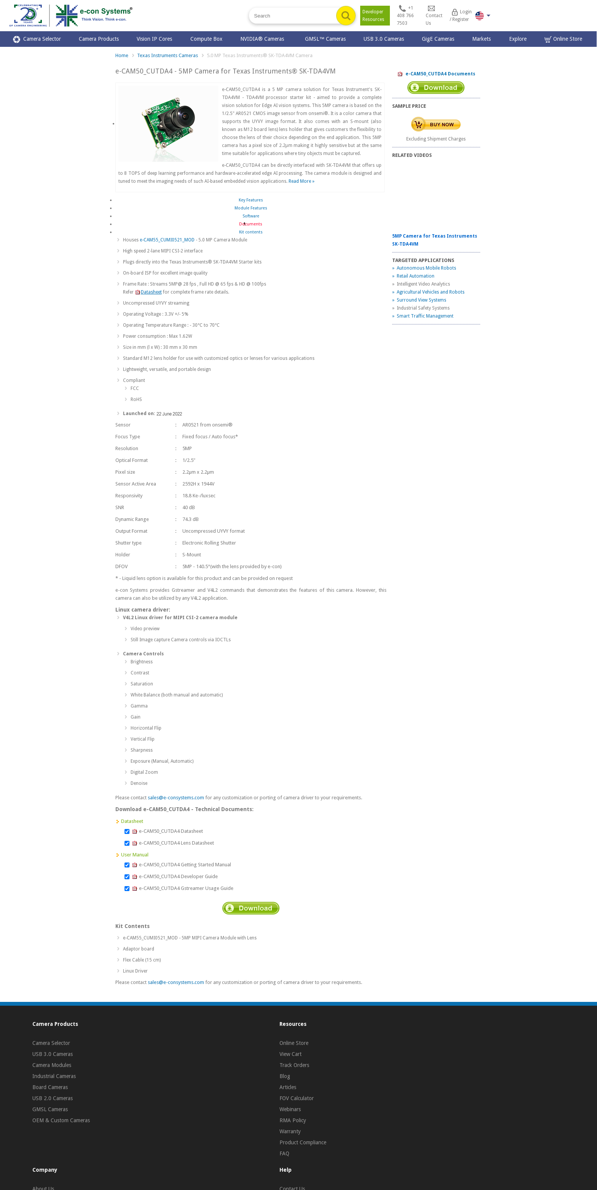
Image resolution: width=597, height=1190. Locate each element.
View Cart (290, 1054)
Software (251, 216)
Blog (284, 1076)
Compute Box (206, 39)
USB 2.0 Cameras (52, 1098)
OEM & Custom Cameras (61, 1120)
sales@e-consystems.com (176, 797)
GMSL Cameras (50, 1109)
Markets (481, 39)
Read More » (301, 181)
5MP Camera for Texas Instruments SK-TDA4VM (434, 240)
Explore (518, 39)
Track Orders (294, 1065)
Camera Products (99, 39)
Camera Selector (37, 39)
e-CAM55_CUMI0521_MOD (167, 240)
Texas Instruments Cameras (167, 55)
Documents (250, 224)
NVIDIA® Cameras (263, 39)
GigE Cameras (438, 39)
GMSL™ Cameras (325, 39)
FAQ (284, 1153)
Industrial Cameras (54, 1076)
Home (121, 55)
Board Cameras (50, 1087)
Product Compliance (302, 1142)
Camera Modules (51, 1065)
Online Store (563, 39)
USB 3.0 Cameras (384, 39)
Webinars (290, 1109)
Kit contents (251, 232)
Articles (287, 1087)
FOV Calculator (296, 1098)
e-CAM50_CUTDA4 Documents (436, 74)
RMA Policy (292, 1120)
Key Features (251, 200)
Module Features (251, 208)
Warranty (290, 1131)
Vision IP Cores (154, 39)
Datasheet (148, 292)
